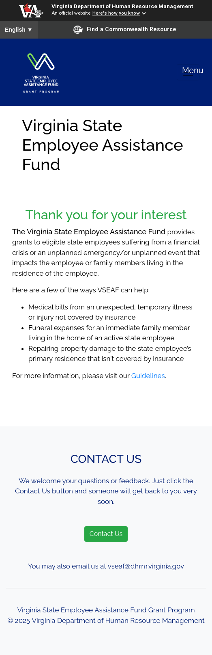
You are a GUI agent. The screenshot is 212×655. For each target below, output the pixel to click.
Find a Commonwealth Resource (124, 30)
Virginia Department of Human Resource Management (122, 6)
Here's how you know (116, 13)
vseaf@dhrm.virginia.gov (146, 566)
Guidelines (148, 376)
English (19, 29)
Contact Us (106, 534)
